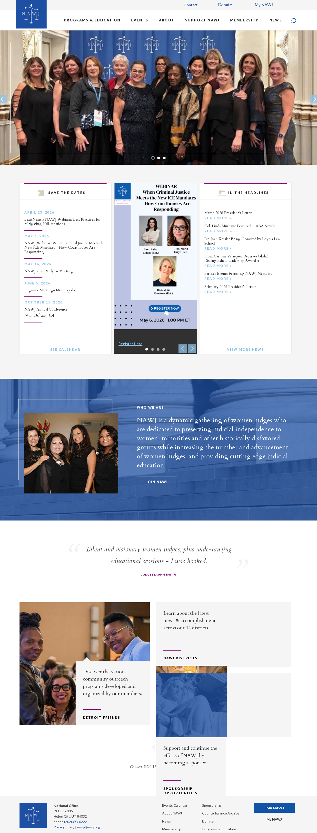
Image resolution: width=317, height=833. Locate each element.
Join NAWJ (157, 482)
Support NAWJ (202, 20)
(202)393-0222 (75, 812)
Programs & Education (92, 20)
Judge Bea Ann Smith (158, 574)
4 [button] (163, 349)
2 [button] (158, 158)
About (167, 20)
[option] (158, 97)
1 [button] (153, 158)
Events (139, 20)
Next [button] (192, 348)
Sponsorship (211, 795)
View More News (245, 349)
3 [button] (164, 158)
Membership (244, 20)
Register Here (130, 343)
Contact (191, 5)
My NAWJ (264, 4)
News (275, 20)
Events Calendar (174, 795)
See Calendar (65, 349)
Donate (225, 4)
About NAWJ (172, 803)
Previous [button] (182, 348)
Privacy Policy (64, 817)
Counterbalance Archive (220, 803)
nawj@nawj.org (88, 817)
